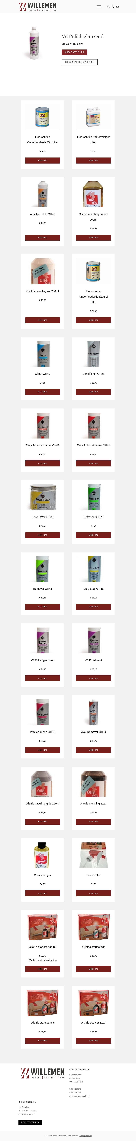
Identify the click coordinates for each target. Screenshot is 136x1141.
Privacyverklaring (85, 1136)
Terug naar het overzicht (80, 62)
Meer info (42, 160)
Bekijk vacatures (30, 1122)
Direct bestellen (74, 52)
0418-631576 (76, 1089)
